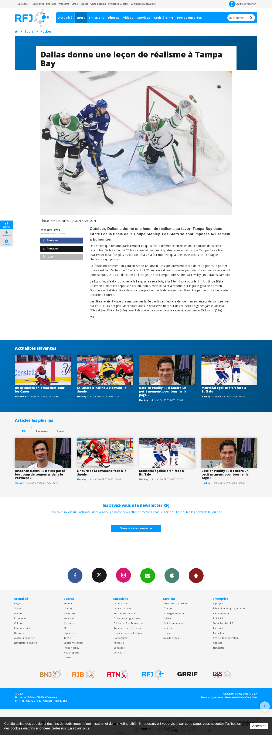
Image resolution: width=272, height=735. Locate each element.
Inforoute (51, 4)
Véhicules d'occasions (143, 4)
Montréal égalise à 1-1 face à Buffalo (223, 389)
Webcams (63, 4)
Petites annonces (173, 623)
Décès (84, 4)
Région (18, 603)
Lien (48, 256)
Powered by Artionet (212, 697)
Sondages (119, 647)
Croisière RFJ (163, 18)
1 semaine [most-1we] (42, 431)
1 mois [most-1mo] (60, 431)
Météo (167, 618)
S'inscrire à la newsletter (136, 528)
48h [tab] (23, 431)
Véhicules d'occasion (175, 603)
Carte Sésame (98, 4)
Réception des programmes (229, 608)
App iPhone (171, 575)
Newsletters (147, 575)
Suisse (17, 608)
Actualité (65, 18)
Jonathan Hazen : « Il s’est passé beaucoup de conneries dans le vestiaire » (40, 474)
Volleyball (69, 618)
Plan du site (60, 700)
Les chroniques (122, 608)
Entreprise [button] (37, 4)
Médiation (219, 633)
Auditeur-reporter (242, 4)
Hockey (46, 31)
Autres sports (71, 652)
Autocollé (119, 642)
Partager (50, 240)
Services (143, 18)
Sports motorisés (73, 642)
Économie (20, 618)
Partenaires (219, 628)
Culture (18, 623)
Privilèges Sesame (173, 613)
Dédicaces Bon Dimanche (128, 623)
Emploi (75, 4)
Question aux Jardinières (128, 633)
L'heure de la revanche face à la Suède (101, 472)
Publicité (218, 618)
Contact (217, 642)
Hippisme (69, 633)
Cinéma (167, 608)
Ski (65, 628)
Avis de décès (171, 637)
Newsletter (219, 647)
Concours (119, 652)
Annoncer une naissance (128, 628)
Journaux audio (22, 628)
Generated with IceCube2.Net (241, 697)
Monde (18, 613)
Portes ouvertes (189, 18)
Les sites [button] (21, 4)
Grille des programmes (127, 618)
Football (68, 603)
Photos (113, 18)
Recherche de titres (125, 613)
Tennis (67, 637)
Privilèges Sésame (118, 4)
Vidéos (128, 18)
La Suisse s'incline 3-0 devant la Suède (101, 389)
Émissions (96, 18)
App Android (196, 575)
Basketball (69, 613)
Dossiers (19, 633)
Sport (80, 18)
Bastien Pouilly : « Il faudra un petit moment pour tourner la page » (162, 391)
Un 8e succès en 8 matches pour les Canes (40, 389)
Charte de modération (226, 637)
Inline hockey (71, 647)
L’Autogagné (121, 637)
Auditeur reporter (24, 637)
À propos (218, 603)
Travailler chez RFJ (223, 623)
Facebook (75, 575)
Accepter (259, 726)
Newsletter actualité (25, 642)
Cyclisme (69, 623)
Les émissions (121, 603)
